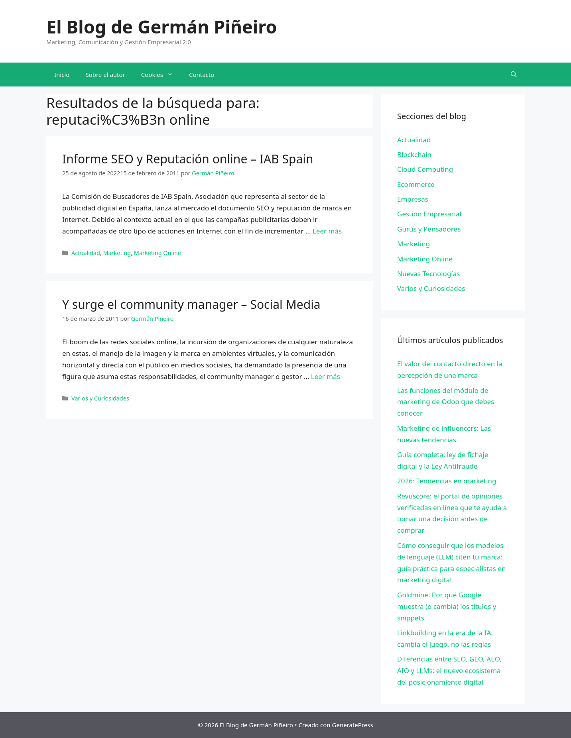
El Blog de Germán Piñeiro (161, 26)
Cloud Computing (425, 169)
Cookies (161, 74)
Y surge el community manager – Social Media (191, 304)
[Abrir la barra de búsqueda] (514, 74)
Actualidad (85, 253)
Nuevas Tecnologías (428, 273)
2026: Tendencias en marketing (446, 480)
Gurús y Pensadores (429, 229)
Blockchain (414, 154)
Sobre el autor (105, 75)
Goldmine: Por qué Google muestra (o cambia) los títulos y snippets (446, 606)
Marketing (117, 253)
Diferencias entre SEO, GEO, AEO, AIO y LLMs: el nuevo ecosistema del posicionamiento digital (449, 670)
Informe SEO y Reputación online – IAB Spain (187, 159)
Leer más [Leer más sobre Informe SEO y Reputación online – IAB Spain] (327, 231)
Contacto (201, 75)
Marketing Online (157, 253)
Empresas (412, 199)
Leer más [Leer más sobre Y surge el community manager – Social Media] (325, 376)
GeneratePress (352, 725)
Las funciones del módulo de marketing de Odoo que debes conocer (445, 402)
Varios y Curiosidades (100, 398)
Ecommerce (416, 184)
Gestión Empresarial (429, 213)
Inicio (61, 75)
